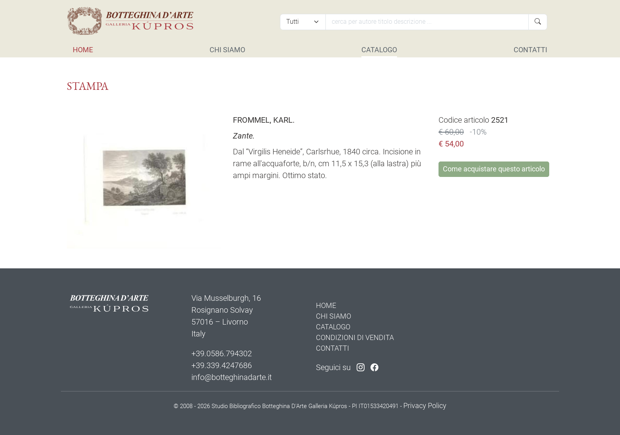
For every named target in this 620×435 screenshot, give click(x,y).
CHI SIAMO (227, 50)
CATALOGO (379, 50)
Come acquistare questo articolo (494, 169)
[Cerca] (427, 22)
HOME (83, 50)
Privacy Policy (424, 405)
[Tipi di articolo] (303, 22)
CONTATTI (530, 50)
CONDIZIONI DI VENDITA (355, 337)
